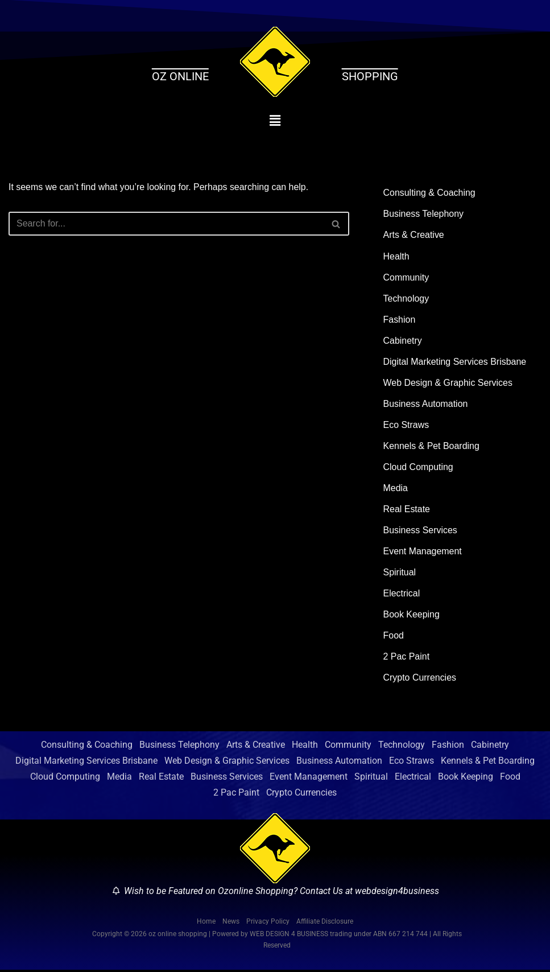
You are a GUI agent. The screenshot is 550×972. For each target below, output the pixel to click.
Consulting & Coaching (429, 192)
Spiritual (399, 574)
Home (206, 923)
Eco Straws (406, 425)
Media (395, 489)
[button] (275, 120)
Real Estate (407, 510)
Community (406, 277)
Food (393, 637)
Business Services (420, 531)
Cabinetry (402, 341)
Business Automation (425, 404)
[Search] (166, 224)
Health (396, 256)
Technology (406, 298)
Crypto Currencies (420, 680)
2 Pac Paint (406, 659)
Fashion (399, 320)
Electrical (401, 595)
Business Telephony (423, 214)
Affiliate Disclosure (324, 923)
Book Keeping (411, 616)
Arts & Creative (414, 235)
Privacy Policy (268, 923)
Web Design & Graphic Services (448, 383)
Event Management (422, 553)
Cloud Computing (418, 468)
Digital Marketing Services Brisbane (455, 362)
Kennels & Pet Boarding (431, 447)
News (230, 923)
